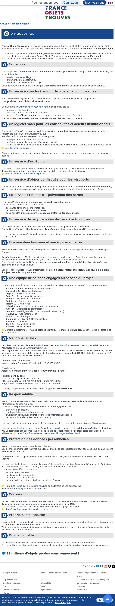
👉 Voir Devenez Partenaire (15, 148)
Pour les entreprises (45, 2)
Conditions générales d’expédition (53, 573)
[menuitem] (109, 3)
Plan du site (7, 593)
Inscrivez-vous (94, 2)
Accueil (3, 23)
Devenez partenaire (11, 590)
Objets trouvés (46, 590)
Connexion (70, 2)
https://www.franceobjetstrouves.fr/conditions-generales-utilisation (49, 433)
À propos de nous (19, 23)
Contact (43, 586)
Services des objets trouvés (88, 583)
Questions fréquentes (11, 583)
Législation (81, 586)
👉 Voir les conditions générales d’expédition (23, 173)
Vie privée (44, 580)
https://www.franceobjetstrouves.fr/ (71, 345)
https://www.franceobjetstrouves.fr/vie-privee (23, 488)
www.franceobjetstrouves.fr (29, 106)
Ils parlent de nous (10, 580)
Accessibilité (82, 590)
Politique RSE (45, 583)
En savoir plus (63, 602)
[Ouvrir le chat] (107, 598)
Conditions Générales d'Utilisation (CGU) (93, 580)
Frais (5, 586)
